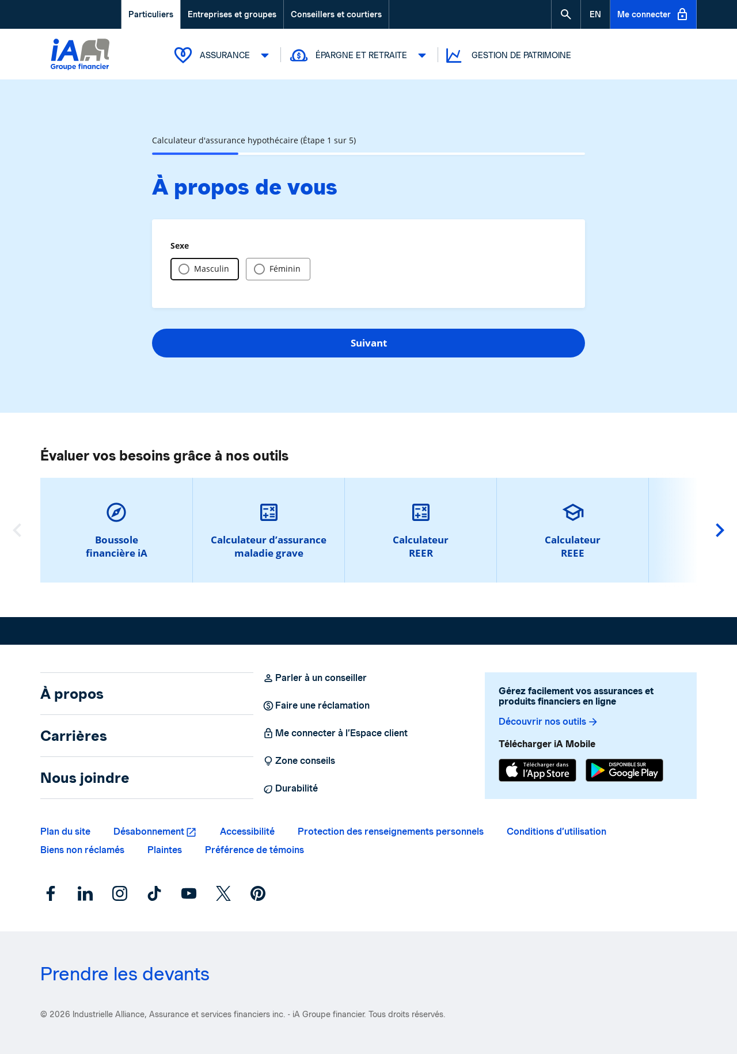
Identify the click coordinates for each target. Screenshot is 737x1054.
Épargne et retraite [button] (359, 55)
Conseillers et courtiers (336, 14)
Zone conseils (299, 761)
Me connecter (653, 14)
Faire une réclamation (316, 705)
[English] (595, 14)
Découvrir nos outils (549, 722)
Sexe (179, 245)
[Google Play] (624, 772)
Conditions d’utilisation (556, 831)
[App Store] (537, 772)
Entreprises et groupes (232, 14)
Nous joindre (85, 778)
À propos (72, 694)
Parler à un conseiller (315, 678)
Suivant (369, 342)
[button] (566, 14)
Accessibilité (247, 831)
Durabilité (290, 788)
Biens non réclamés (82, 849)
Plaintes (164, 849)
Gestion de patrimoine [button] (507, 55)
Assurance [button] (223, 55)
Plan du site (65, 831)
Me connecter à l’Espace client (335, 733)
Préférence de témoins (254, 849)
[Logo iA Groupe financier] (80, 67)
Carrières (73, 736)
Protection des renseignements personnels (391, 831)
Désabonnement (148, 831)
